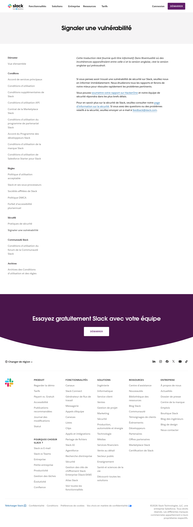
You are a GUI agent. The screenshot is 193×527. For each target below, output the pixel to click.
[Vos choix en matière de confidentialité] (108, 505)
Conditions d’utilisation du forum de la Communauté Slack (23, 249)
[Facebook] (167, 362)
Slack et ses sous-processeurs (24, 184)
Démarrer (176, 6)
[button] (18, 361)
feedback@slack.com (145, 110)
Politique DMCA (17, 197)
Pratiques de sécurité (20, 223)
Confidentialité (36, 505)
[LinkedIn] (154, 362)
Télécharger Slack (15, 505)
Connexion (158, 6)
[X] (173, 362)
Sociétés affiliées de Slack (22, 191)
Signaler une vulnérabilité (23, 230)
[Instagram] (160, 362)
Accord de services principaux (25, 79)
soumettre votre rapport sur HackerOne (115, 92)
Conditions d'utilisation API (24, 102)
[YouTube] (180, 362)
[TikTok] (186, 362)
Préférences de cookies (72, 505)
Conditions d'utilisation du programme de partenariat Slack (23, 123)
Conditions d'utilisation (21, 86)
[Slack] (15, 6)
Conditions (52, 505)
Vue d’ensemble (17, 63)
